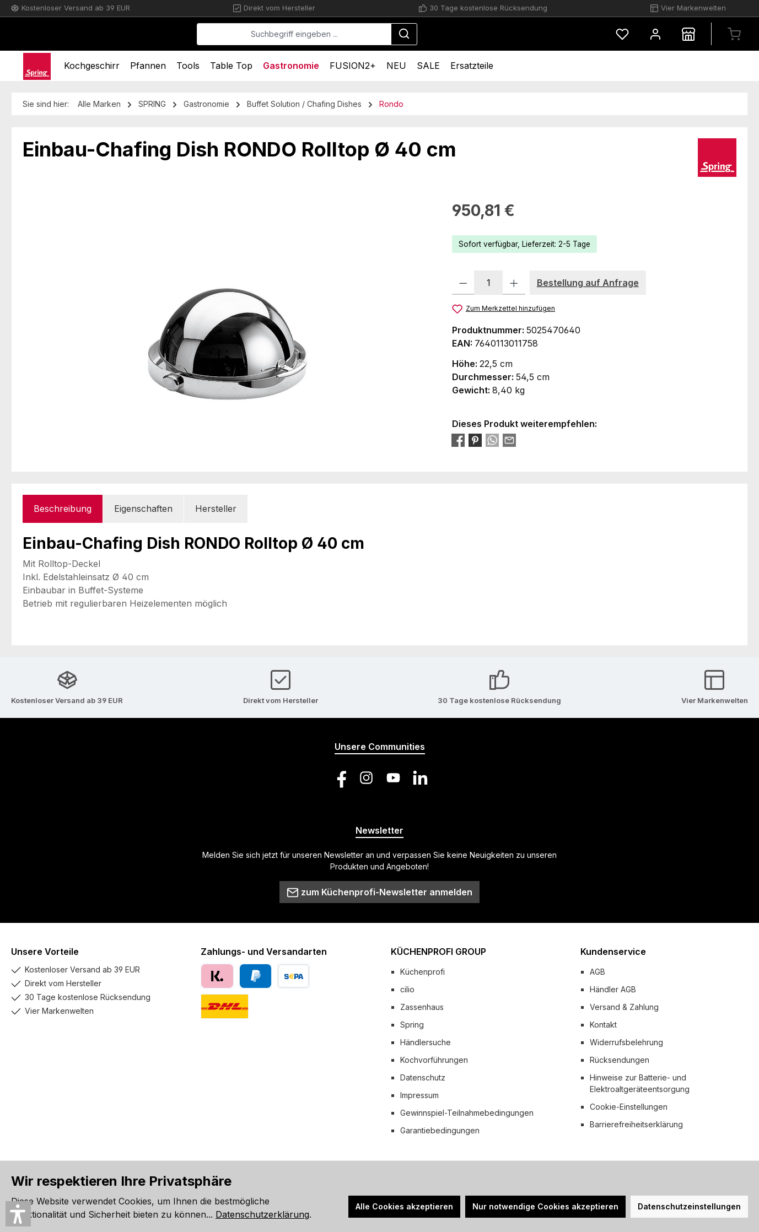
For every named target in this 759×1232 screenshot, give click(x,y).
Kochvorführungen (434, 1060)
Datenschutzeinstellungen (689, 1206)
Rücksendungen (619, 1060)
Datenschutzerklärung (262, 1214)
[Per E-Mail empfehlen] (509, 439)
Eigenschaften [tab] (143, 508)
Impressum (419, 1095)
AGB (597, 971)
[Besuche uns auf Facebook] (339, 777)
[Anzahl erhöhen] (514, 283)
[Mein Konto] (655, 34)
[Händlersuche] (688, 34)
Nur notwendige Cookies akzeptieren (545, 1206)
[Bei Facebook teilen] (458, 439)
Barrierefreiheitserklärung (636, 1124)
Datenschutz (422, 1077)
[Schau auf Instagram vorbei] (366, 777)
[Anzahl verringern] (463, 283)
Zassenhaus (422, 1007)
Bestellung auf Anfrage (588, 282)
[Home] (37, 66)
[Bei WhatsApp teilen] (492, 439)
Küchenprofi (422, 971)
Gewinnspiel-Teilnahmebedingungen (467, 1112)
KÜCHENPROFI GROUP (438, 951)
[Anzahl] (488, 283)
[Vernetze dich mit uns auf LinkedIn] (420, 777)
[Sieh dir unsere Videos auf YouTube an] (393, 777)
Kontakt (603, 1024)
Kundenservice (613, 951)
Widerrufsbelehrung (626, 1042)
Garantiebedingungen (440, 1130)
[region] (226, 317)
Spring (412, 1024)
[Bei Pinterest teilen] (475, 439)
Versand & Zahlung (624, 1007)
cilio (407, 989)
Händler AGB (613, 989)
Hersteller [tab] (215, 508)
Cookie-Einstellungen (629, 1106)
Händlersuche (425, 1042)
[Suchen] (486, 34)
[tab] (63, 509)
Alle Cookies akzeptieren (404, 1206)
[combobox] (376, 34)
